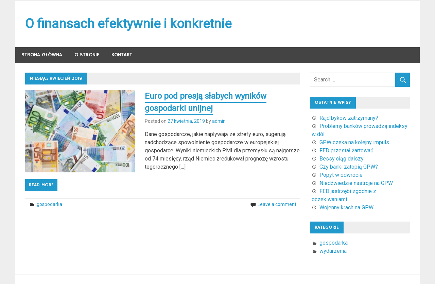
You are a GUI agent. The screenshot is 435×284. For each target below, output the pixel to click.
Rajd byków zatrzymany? (348, 118)
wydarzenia (333, 251)
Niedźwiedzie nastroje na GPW (356, 183)
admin (219, 121)
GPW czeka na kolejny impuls (354, 142)
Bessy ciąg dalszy (341, 158)
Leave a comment (277, 204)
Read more (41, 185)
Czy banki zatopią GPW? (348, 167)
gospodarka (49, 204)
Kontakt (121, 55)
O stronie (86, 55)
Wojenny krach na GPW (346, 207)
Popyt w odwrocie (341, 175)
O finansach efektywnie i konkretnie (128, 23)
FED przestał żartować (346, 150)
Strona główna (41, 55)
